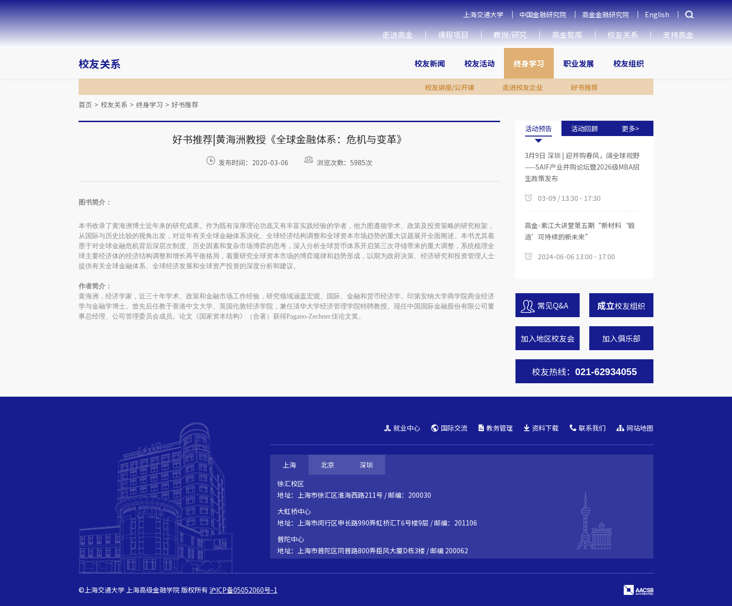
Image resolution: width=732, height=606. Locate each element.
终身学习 (529, 63)
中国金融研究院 (542, 14)
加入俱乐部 (621, 338)
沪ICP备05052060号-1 (243, 590)
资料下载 (541, 428)
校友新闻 (429, 63)
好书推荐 (185, 104)
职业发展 (578, 63)
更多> (630, 128)
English (657, 14)
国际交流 (449, 428)
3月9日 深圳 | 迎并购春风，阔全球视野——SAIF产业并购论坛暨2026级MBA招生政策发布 (582, 166)
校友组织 (628, 63)
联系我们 (588, 428)
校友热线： (584, 371)
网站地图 (635, 428)
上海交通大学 (483, 14)
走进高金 (397, 34)
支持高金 (678, 34)
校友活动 (479, 63)
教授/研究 (510, 34)
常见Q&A (544, 306)
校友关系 (622, 34)
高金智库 (567, 34)
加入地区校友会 (547, 338)
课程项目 (453, 34)
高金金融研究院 (605, 14)
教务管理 (496, 428)
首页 (85, 104)
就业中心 (402, 428)
